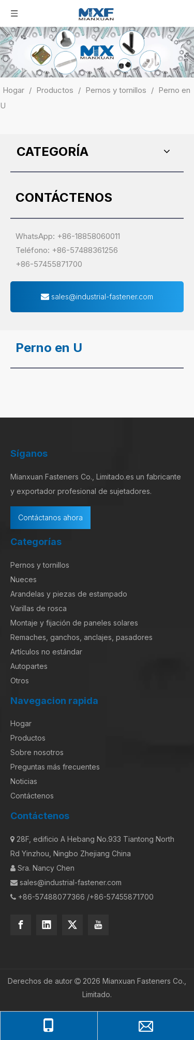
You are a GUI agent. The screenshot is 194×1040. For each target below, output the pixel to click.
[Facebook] (20, 925)
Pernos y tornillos (39, 565)
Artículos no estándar (46, 651)
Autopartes (29, 666)
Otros (19, 680)
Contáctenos (32, 795)
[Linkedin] (46, 925)
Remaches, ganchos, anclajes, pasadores (81, 637)
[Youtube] (98, 925)
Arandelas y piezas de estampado (68, 593)
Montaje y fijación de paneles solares (74, 622)
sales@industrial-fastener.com (97, 296)
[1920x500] (97, 52)
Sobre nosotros (37, 752)
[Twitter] (72, 925)
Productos (28, 737)
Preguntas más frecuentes (55, 766)
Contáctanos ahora (50, 517)
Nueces (23, 579)
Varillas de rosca (38, 608)
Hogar (21, 723)
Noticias (23, 781)
